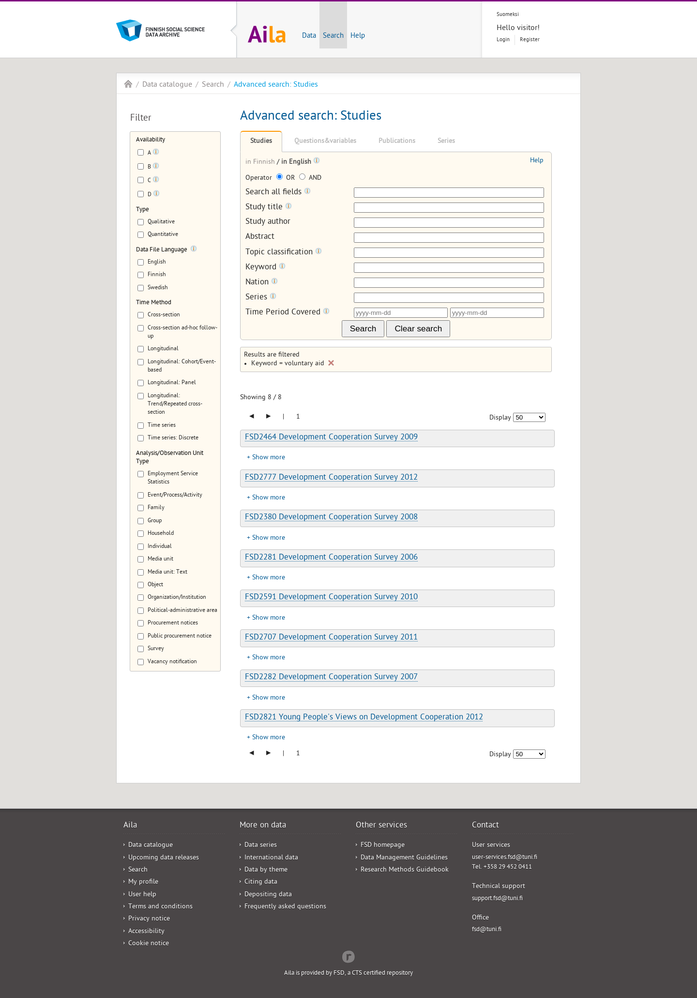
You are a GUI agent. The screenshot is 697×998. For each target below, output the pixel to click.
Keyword (265, 267)
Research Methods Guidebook (405, 870)
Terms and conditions (160, 907)
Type (142, 210)
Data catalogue (167, 85)
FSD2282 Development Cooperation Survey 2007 (331, 678)
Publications (397, 142)
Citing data (260, 882)
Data (309, 36)
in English (297, 162)
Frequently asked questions (285, 907)
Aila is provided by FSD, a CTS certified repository (348, 973)
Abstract (259, 238)
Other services (381, 826)
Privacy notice (149, 919)
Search (333, 36)
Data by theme (266, 870)
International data (271, 858)
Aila (128, 84)
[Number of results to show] (529, 417)
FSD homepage (383, 846)
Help (357, 36)
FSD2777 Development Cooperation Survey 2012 (331, 478)
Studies (261, 142)
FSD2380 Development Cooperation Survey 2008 (331, 518)
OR (286, 178)
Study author (267, 222)
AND (310, 178)
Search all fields (278, 192)
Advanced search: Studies (276, 85)
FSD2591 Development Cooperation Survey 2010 (331, 598)
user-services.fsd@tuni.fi (504, 857)
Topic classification (283, 252)
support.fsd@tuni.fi (497, 899)
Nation (261, 282)
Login (503, 40)
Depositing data (268, 895)
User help (142, 895)
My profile (143, 882)
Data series (260, 846)
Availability (150, 140)
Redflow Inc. (348, 956)
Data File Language (161, 250)
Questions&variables (325, 142)
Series (446, 142)
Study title (268, 207)
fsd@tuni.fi (486, 930)
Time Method (153, 303)
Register (530, 40)
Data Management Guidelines (404, 858)
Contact (485, 826)
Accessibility (146, 932)
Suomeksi (508, 14)
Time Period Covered (287, 312)
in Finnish (261, 162)
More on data (263, 826)
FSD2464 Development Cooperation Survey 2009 (331, 438)
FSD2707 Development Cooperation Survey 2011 (331, 638)
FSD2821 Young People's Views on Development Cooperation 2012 (364, 718)
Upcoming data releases (163, 858)
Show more (268, 458)
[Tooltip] (155, 153)
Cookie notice (148, 944)
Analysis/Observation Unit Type (169, 458)
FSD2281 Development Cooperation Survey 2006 (331, 558)
